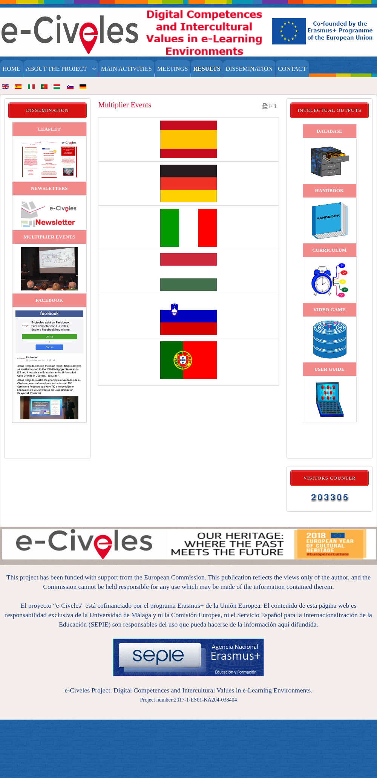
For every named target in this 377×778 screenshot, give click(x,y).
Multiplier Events (124, 105)
